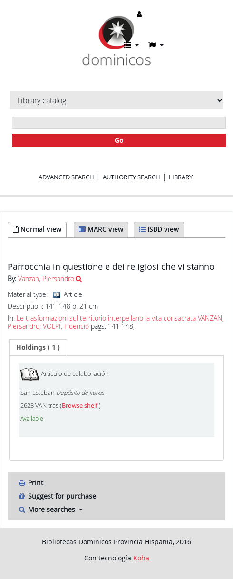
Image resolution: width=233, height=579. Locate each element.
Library (181, 177)
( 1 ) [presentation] (38, 347)
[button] (131, 45)
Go (119, 140)
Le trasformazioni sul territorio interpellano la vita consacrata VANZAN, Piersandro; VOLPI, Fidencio (115, 322)
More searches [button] (47, 509)
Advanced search (66, 177)
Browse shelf (80, 406)
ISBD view (159, 229)
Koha (141, 557)
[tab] (38, 347)
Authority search (131, 177)
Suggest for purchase (57, 495)
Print (30, 482)
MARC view (101, 229)
